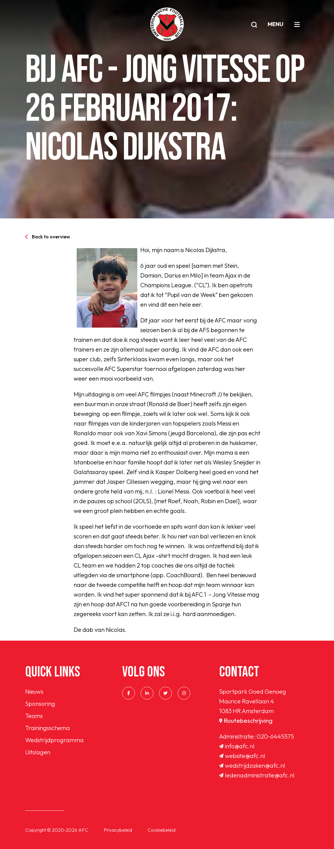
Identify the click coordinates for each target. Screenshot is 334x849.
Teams (34, 715)
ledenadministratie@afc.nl (257, 775)
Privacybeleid (118, 830)
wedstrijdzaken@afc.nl (252, 765)
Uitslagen (37, 752)
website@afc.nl (242, 756)
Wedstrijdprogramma (54, 740)
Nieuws (34, 691)
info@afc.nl (237, 746)
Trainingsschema (47, 728)
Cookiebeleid (161, 830)
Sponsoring (40, 703)
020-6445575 (275, 736)
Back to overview (47, 237)
